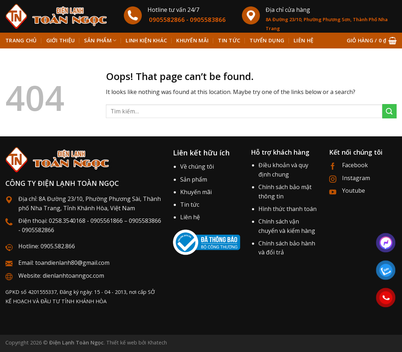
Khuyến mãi (196, 192)
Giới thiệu (60, 40)
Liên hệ (190, 217)
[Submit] (389, 111)
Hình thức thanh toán (287, 209)
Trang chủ (21, 40)
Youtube (353, 190)
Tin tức (189, 204)
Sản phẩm (100, 40)
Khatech (157, 342)
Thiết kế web (121, 342)
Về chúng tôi (197, 166)
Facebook (355, 165)
